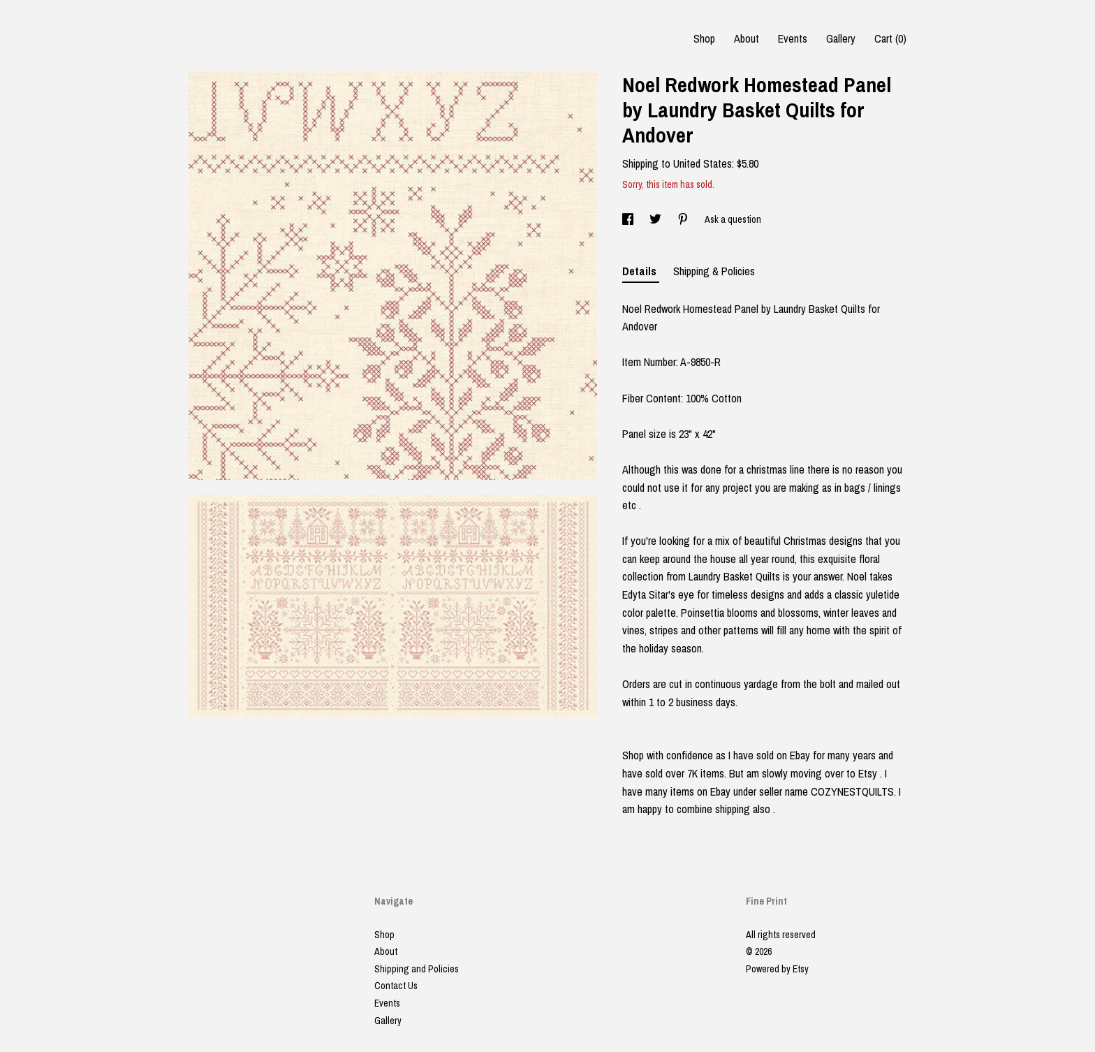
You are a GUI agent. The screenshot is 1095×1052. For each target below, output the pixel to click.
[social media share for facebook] (628, 219)
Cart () (890, 38)
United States (702, 163)
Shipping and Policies (416, 969)
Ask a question (733, 219)
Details (640, 271)
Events (792, 38)
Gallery (840, 38)
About (746, 38)
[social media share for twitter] (656, 219)
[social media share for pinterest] (684, 219)
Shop (704, 38)
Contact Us (396, 985)
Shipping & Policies (714, 271)
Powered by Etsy (777, 969)
